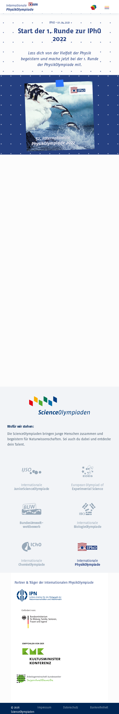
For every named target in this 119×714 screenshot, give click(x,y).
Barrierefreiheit (99, 707)
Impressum (44, 707)
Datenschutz (70, 707)
